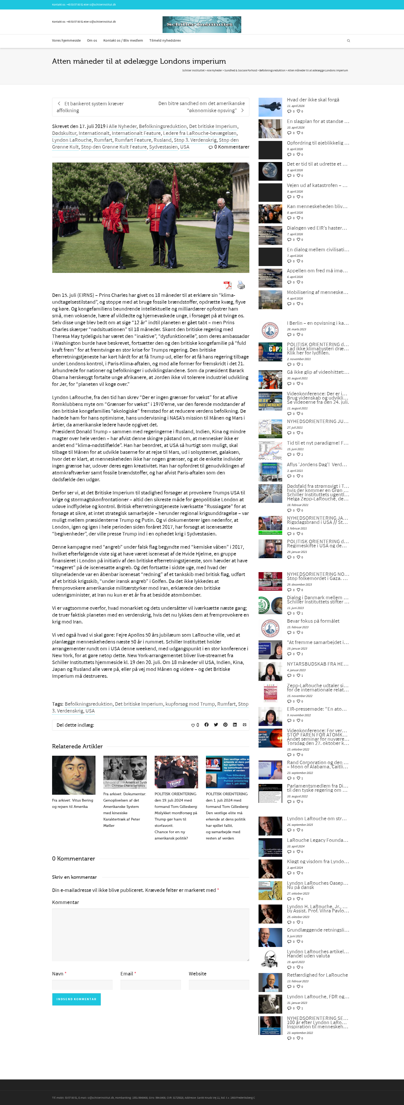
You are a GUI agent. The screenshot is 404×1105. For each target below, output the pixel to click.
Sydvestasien (163, 147)
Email (126, 973)
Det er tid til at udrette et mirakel (318, 164)
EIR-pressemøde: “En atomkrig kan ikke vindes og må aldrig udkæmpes (318, 709)
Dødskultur (64, 133)
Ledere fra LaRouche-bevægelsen (199, 133)
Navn (57, 973)
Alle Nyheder (123, 126)
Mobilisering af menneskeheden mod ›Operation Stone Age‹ (318, 292)
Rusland (162, 140)
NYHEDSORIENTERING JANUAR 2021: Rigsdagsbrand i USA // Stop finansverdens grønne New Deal (318, 520)
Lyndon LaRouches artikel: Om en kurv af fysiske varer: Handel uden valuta (318, 954)
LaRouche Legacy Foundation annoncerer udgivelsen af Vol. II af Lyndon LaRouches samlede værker (318, 840)
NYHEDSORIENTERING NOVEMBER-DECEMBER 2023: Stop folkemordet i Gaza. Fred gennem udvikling (318, 576)
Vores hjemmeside (66, 40)
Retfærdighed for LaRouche (317, 975)
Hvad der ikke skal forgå (313, 100)
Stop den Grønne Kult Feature (114, 147)
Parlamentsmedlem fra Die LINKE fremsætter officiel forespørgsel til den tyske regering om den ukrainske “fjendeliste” (318, 788)
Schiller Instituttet (193, 70)
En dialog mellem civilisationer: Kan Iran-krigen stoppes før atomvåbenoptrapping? (318, 250)
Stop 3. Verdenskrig (195, 140)
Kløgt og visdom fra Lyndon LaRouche (318, 862)
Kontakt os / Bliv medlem (123, 40)
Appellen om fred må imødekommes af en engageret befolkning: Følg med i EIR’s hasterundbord (318, 271)
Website (197, 973)
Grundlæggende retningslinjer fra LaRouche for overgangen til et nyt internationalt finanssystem (318, 930)
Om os (92, 40)
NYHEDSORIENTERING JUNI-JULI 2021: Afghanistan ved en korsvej (318, 421)
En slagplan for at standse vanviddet (318, 121)
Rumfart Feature (133, 140)
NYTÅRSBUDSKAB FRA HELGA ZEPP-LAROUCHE (318, 664)
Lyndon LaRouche (72, 140)
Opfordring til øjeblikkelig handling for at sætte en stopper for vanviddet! (318, 143)
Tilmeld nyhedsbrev (165, 40)
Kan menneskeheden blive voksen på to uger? (318, 206)
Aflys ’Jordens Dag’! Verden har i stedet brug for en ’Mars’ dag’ (318, 465)
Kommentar (65, 902)
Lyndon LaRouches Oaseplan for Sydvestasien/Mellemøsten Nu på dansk (318, 885)
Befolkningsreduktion (163, 126)
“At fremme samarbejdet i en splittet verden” (318, 642)
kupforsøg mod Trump (190, 704)
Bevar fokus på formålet (313, 621)
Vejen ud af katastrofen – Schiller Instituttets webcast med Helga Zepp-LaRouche (318, 185)
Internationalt (94, 133)
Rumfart (103, 140)
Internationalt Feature (136, 133)
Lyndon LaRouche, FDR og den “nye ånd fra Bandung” (318, 997)
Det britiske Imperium (213, 126)
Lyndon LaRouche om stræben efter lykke (318, 819)
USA (184, 147)
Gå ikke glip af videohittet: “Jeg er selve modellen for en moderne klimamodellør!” (318, 372)
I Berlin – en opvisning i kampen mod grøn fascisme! (318, 323)
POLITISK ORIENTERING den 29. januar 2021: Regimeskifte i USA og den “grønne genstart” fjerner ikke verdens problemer (318, 543)
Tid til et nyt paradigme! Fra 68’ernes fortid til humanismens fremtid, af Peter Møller (318, 443)
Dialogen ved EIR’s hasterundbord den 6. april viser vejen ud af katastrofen (318, 228)
